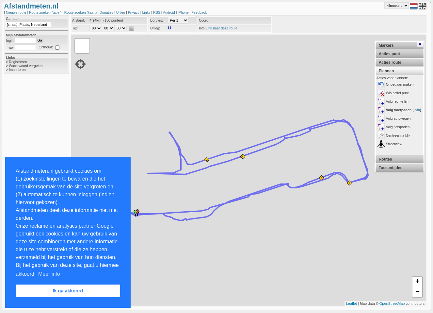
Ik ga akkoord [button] (68, 290)
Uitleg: (155, 28)
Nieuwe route (16, 12)
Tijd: (75, 28)
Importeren (17, 70)
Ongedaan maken (400, 84)
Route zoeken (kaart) (81, 12)
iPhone (183, 12)
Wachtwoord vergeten (25, 66)
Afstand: (78, 20)
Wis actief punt (397, 93)
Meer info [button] (49, 274)
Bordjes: (156, 20)
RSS (157, 12)
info (417, 110)
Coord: (204, 20)
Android (169, 12)
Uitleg (121, 12)
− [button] (417, 292)
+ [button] (417, 282)
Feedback (199, 12)
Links (146, 12)
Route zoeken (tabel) (45, 12)
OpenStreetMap (392, 303)
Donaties (107, 12)
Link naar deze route (221, 28)
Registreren (18, 62)
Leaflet (351, 303)
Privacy (134, 12)
